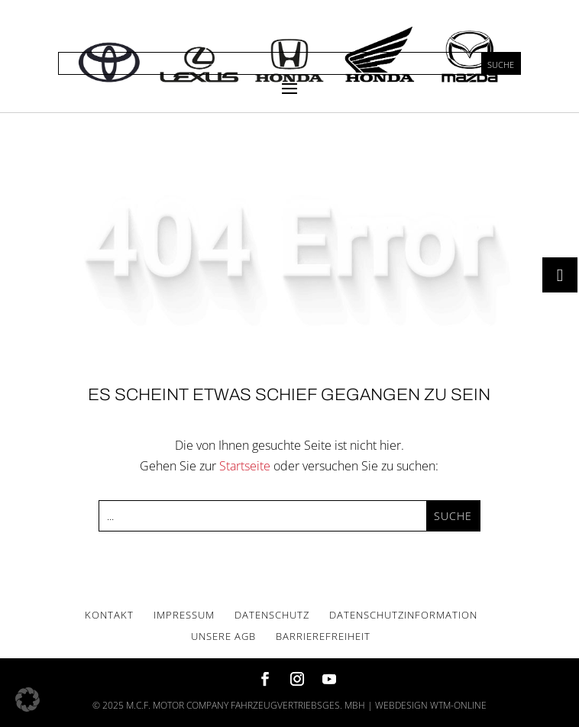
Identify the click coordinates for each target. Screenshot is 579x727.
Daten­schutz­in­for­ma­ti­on (403, 615)
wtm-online (458, 705)
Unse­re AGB (223, 636)
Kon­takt (109, 615)
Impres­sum (184, 615)
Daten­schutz (272, 615)
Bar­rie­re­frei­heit (323, 636)
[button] (27, 699)
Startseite (244, 465)
